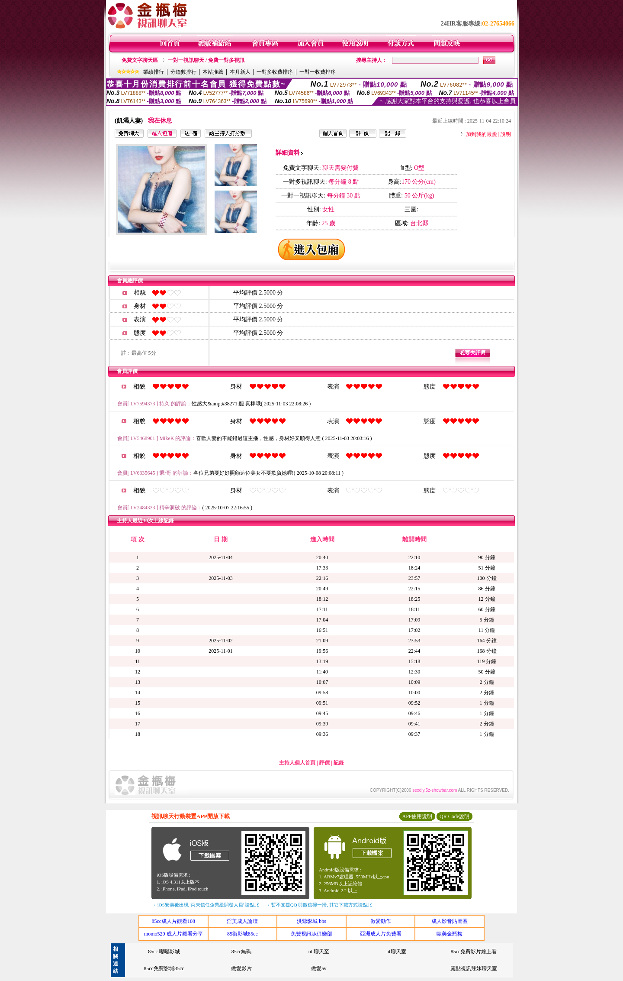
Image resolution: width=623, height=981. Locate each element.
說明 (506, 134)
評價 (324, 763)
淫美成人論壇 (242, 921)
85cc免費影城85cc (164, 968)
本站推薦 (212, 72)
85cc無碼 (241, 952)
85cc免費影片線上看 (474, 952)
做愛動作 (380, 921)
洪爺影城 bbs (311, 921)
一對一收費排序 (317, 72)
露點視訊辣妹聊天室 (473, 968)
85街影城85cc (242, 934)
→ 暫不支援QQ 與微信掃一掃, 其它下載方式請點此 (318, 904)
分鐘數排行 (183, 72)
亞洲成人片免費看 (380, 934)
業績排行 (153, 72)
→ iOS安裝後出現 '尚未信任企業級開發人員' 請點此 (205, 904)
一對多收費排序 (275, 72)
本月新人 (240, 72)
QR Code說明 (454, 816)
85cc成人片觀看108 (173, 921)
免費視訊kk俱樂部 (311, 934)
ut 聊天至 (318, 952)
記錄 (339, 763)
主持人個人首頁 (297, 763)
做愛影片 (241, 968)
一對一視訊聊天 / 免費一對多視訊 (206, 60)
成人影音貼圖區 (449, 921)
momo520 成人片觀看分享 (173, 934)
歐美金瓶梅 (449, 934)
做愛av (318, 968)
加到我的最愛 (481, 134)
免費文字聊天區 (140, 60)
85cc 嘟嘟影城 (164, 952)
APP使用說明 (417, 816)
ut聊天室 (396, 952)
